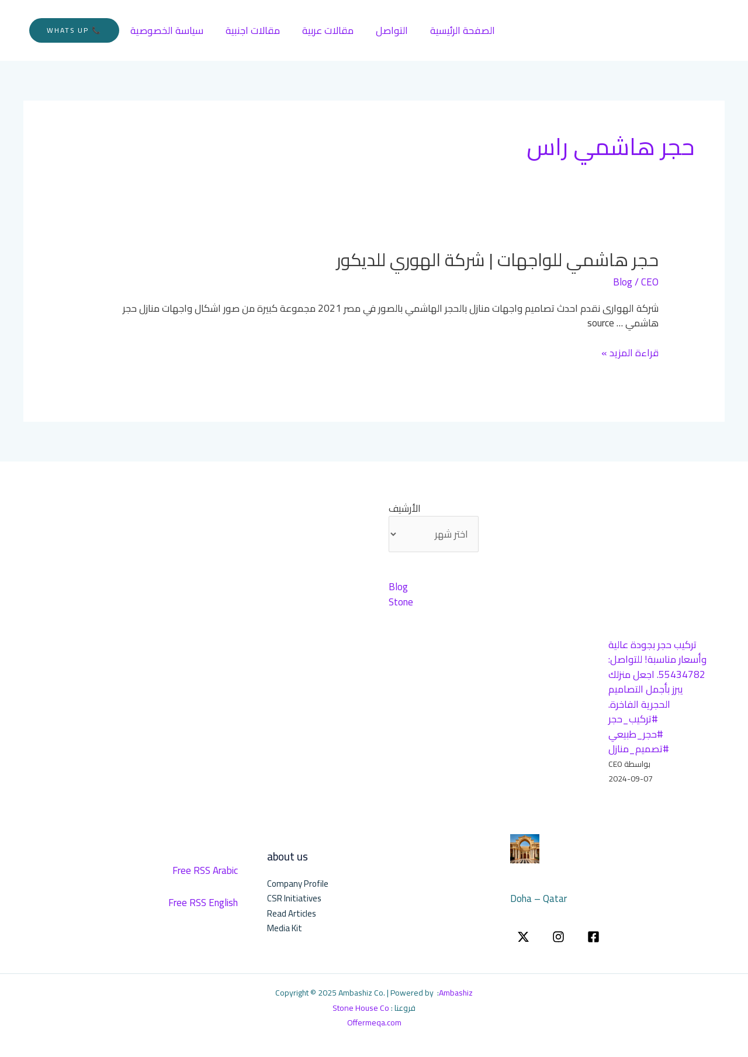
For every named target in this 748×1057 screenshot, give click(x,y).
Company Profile (297, 883)
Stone (401, 602)
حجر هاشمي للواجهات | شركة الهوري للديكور (498, 259)
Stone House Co (361, 1007)
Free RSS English (203, 902)
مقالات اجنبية (249, 30)
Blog (622, 282)
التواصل (384, 30)
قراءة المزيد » (630, 353)
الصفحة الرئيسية (452, 30)
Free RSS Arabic (205, 870)
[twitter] (523, 937)
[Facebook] (593, 937)
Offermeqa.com (374, 1022)
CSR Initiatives (294, 898)
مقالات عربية (322, 30)
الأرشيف (405, 509)
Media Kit (284, 928)
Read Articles (291, 913)
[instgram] (558, 937)
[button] (74, 30)
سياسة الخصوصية (165, 30)
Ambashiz (456, 992)
